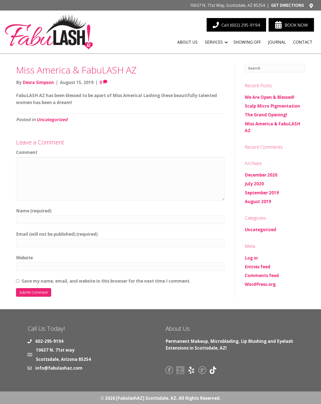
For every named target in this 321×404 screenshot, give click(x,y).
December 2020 (261, 175)
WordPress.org (260, 284)
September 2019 (262, 193)
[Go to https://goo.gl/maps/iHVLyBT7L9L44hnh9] (159, 7)
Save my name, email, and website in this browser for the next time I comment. (106, 281)
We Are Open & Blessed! (269, 97)
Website (24, 258)
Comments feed (262, 275)
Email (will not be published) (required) (57, 234)
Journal (277, 42)
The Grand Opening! (266, 115)
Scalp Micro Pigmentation (272, 106)
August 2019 (258, 201)
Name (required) (33, 211)
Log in (251, 258)
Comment (26, 152)
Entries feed (257, 267)
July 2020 (254, 184)
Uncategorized (52, 119)
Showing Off (247, 42)
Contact (302, 42)
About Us (187, 42)
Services (214, 42)
